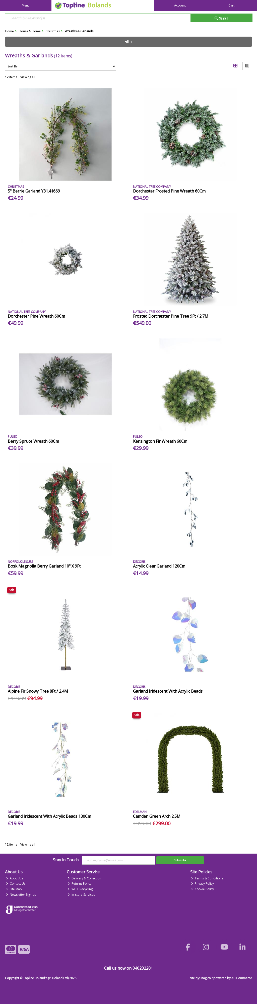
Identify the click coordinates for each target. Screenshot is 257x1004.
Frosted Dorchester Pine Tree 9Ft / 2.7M (170, 316)
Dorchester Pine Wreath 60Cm (36, 316)
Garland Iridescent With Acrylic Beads (168, 691)
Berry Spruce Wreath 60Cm (33, 441)
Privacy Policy (202, 883)
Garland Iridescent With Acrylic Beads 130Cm (49, 816)
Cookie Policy (202, 889)
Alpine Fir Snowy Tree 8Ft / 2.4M (38, 691)
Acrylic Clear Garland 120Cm (159, 566)
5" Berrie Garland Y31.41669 (34, 191)
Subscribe (180, 860)
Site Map (14, 889)
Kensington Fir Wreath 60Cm (160, 441)
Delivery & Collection (84, 878)
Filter (128, 42)
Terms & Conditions (207, 878)
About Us (14, 878)
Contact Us (15, 883)
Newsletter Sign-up (21, 894)
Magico (206, 978)
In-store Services (81, 894)
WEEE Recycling (80, 889)
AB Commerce (241, 978)
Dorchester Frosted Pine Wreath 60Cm (169, 191)
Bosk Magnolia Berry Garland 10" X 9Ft (44, 566)
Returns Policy (79, 883)
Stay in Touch (66, 860)
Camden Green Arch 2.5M (156, 816)
